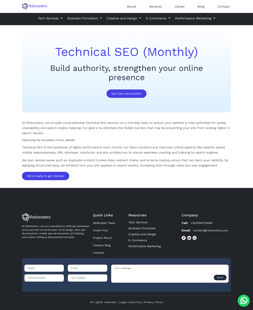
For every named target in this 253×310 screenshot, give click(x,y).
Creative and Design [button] (122, 18)
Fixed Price (100, 230)
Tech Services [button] (49, 18)
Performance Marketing (144, 246)
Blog (201, 6)
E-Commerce (137, 240)
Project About (102, 237)
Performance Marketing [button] (194, 18)
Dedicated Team (104, 223)
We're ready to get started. (45, 176)
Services (155, 6)
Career (180, 6)
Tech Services (138, 222)
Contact (223, 6)
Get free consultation (126, 93)
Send (220, 277)
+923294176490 (201, 223)
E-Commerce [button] (156, 18)
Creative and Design (142, 234)
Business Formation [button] (83, 18)
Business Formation (142, 228)
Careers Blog (102, 245)
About (131, 6)
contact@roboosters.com (210, 230)
